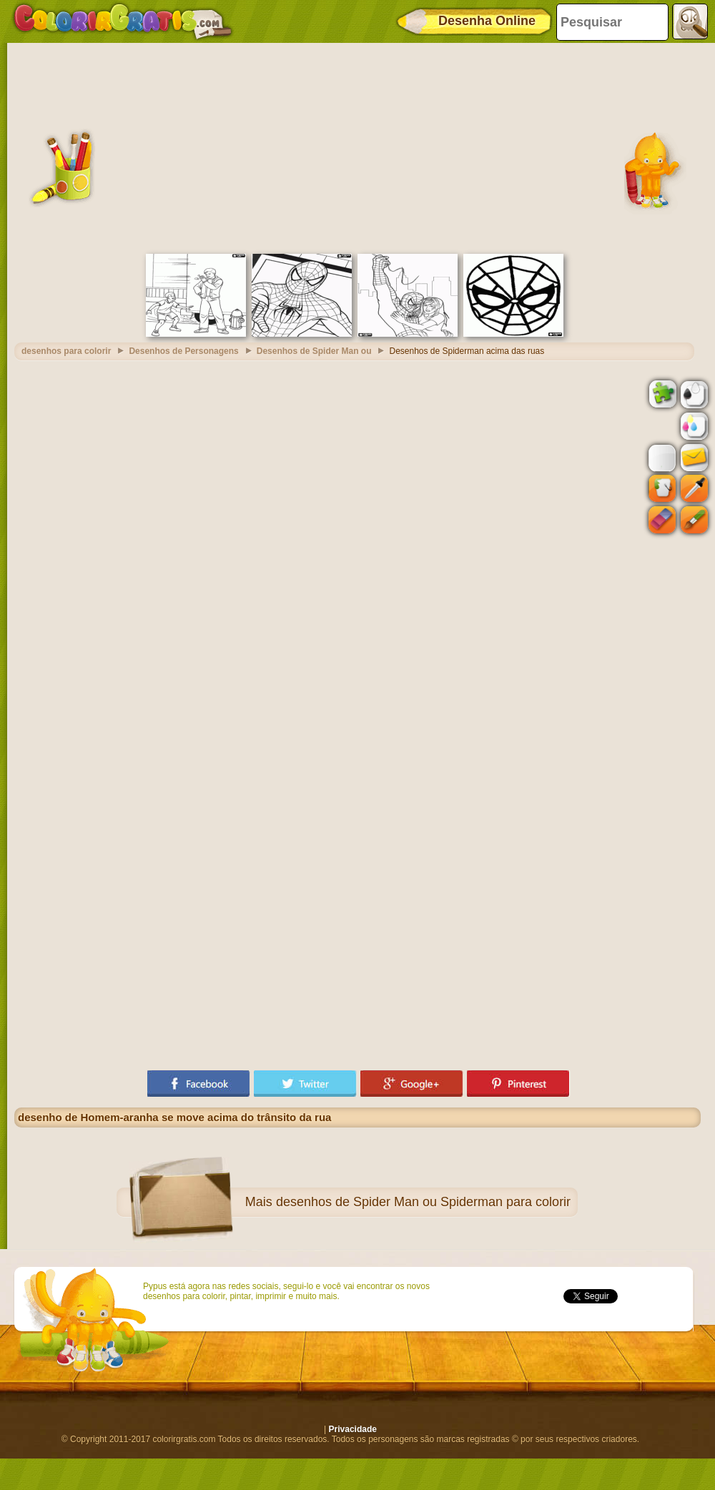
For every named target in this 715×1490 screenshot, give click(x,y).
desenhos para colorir (66, 351)
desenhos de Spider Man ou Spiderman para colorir (423, 1202)
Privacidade (353, 1429)
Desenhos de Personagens (183, 351)
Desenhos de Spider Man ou (314, 351)
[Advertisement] (357, 146)
